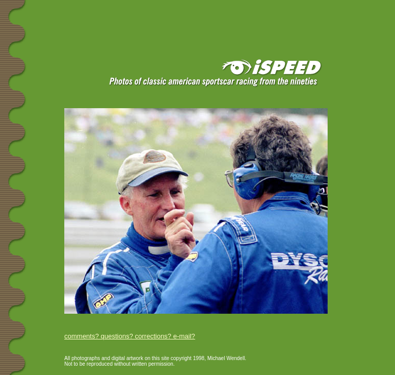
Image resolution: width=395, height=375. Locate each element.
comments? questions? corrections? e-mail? (129, 336)
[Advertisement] (123, 16)
